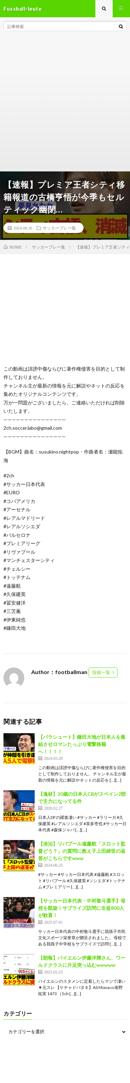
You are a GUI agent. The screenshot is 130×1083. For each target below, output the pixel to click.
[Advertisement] (65, 103)
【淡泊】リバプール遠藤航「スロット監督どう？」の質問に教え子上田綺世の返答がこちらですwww (81, 851)
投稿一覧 (101, 672)
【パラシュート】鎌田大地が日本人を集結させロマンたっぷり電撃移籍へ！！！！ (81, 744)
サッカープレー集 (59, 228)
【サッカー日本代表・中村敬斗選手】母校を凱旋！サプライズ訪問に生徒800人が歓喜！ (81, 908)
